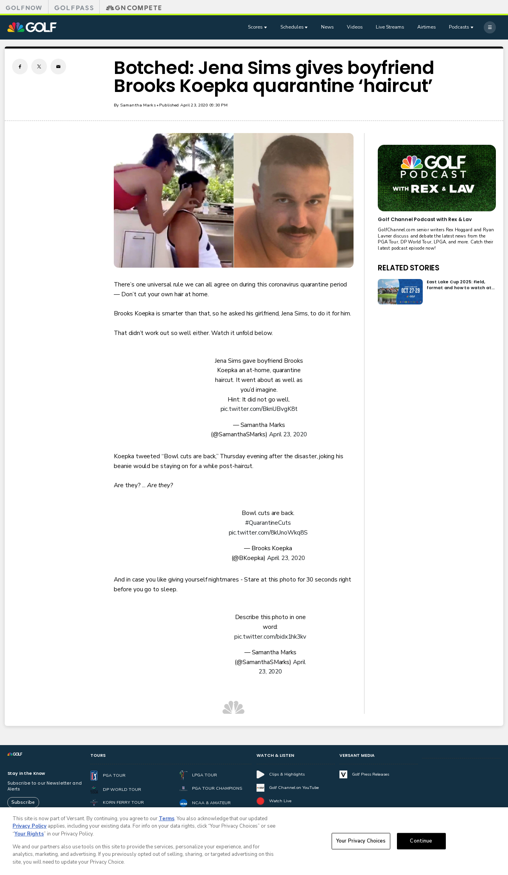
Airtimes (426, 26)
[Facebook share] (20, 66)
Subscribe (23, 802)
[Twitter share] (39, 66)
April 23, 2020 (288, 434)
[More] (490, 27)
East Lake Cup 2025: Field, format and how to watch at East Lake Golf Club (459, 285)
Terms (166, 821)
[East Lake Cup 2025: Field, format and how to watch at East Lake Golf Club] (400, 291)
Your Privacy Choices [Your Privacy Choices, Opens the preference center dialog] (361, 843)
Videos (355, 26)
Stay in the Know (26, 773)
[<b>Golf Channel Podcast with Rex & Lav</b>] (437, 178)
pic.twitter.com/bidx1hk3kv (270, 636)
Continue (421, 843)
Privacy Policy (30, 829)
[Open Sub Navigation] (266, 27)
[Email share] (58, 66)
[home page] (32, 27)
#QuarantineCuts (268, 523)
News (327, 26)
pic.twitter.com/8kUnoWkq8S (268, 532)
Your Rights (29, 836)
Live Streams (390, 26)
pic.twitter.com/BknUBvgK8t (259, 409)
